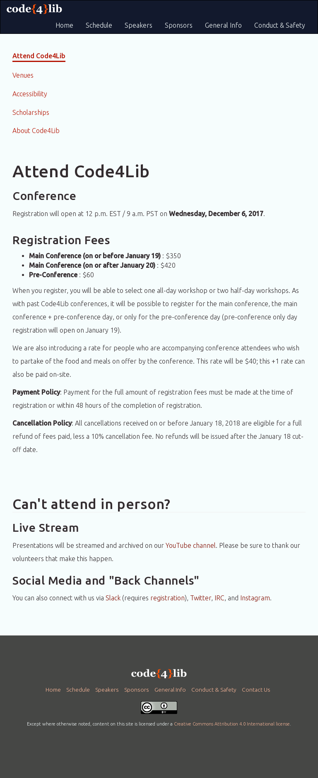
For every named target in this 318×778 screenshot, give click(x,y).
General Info (223, 25)
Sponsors (179, 25)
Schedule (99, 25)
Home (64, 25)
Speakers (138, 25)
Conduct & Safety (279, 25)
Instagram (255, 598)
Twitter (200, 598)
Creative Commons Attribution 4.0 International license (232, 723)
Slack (113, 598)
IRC (219, 598)
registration (167, 598)
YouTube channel (191, 545)
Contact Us (256, 689)
